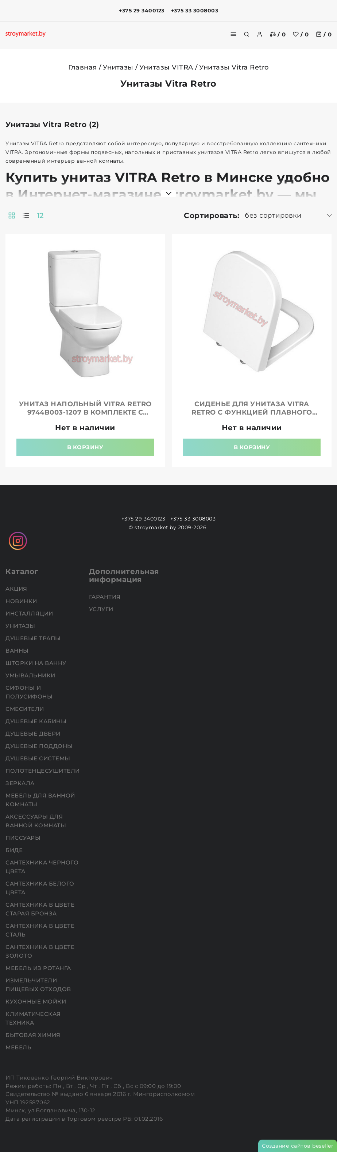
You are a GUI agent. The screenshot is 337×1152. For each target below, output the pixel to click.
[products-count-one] (26, 215)
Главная (82, 67)
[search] (246, 34)
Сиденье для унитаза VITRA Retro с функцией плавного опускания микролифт (251, 412)
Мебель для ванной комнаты (40, 800)
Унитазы (118, 67)
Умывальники (31, 675)
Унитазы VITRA (166, 67)
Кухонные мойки (36, 1001)
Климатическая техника (33, 1018)
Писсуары (23, 837)
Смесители (25, 708)
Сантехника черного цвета (41, 867)
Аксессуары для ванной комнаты (36, 821)
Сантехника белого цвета (39, 888)
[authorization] (260, 34)
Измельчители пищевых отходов (39, 985)
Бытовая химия (33, 1035)
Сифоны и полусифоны (29, 692)
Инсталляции (30, 613)
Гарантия (106, 596)
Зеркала (20, 783)
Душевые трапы (33, 638)
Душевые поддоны (39, 746)
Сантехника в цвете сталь (39, 930)
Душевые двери (33, 733)
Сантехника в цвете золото (39, 951)
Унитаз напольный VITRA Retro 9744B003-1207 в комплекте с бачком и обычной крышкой (85, 412)
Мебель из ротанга (39, 968)
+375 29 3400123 (141, 10)
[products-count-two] (11, 215)
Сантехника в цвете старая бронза (39, 909)
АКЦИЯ (17, 588)
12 (40, 215)
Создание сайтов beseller (297, 1146)
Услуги (102, 609)
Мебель (19, 1047)
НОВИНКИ (22, 601)
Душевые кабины (36, 721)
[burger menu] (233, 34)
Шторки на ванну (36, 663)
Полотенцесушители (43, 770)
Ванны (17, 650)
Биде (14, 850)
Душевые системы (38, 758)
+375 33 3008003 (194, 10)
